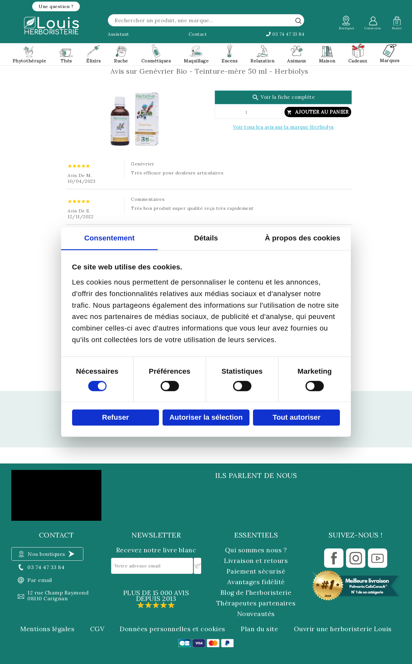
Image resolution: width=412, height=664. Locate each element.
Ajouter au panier (322, 112)
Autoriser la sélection (206, 417)
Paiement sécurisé (256, 571)
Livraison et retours (256, 560)
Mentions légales (47, 629)
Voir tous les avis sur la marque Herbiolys (283, 127)
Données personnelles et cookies (172, 629)
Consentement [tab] (109, 238)
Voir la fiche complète (283, 97)
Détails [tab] (206, 238)
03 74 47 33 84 (285, 34)
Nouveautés (256, 614)
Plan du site (259, 629)
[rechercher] (298, 20)
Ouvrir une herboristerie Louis (343, 629)
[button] (56, 6)
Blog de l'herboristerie (256, 592)
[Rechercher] (206, 20)
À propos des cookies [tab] (303, 238)
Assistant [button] (118, 34)
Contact (198, 34)
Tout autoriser (297, 417)
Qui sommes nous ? (256, 550)
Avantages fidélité (256, 582)
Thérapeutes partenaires (256, 603)
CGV (97, 629)
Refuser (115, 417)
